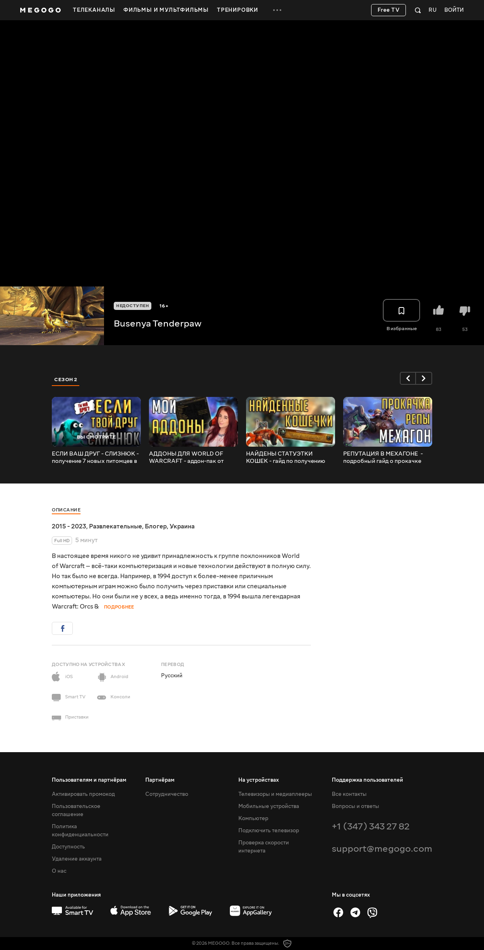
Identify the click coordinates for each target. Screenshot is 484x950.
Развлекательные (115, 526)
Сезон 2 (65, 379)
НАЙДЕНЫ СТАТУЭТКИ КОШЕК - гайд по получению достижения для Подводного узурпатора (286, 457)
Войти (454, 10)
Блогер (156, 526)
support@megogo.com (382, 848)
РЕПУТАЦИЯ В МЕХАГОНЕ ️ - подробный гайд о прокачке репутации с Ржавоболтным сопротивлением (383, 457)
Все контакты (349, 794)
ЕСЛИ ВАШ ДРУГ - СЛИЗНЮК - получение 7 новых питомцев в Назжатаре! (95, 457)
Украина (182, 526)
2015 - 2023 (69, 526)
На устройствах (258, 780)
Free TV (389, 10)
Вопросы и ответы (355, 806)
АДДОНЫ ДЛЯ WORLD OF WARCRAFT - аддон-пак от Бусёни (186, 457)
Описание (66, 510)
